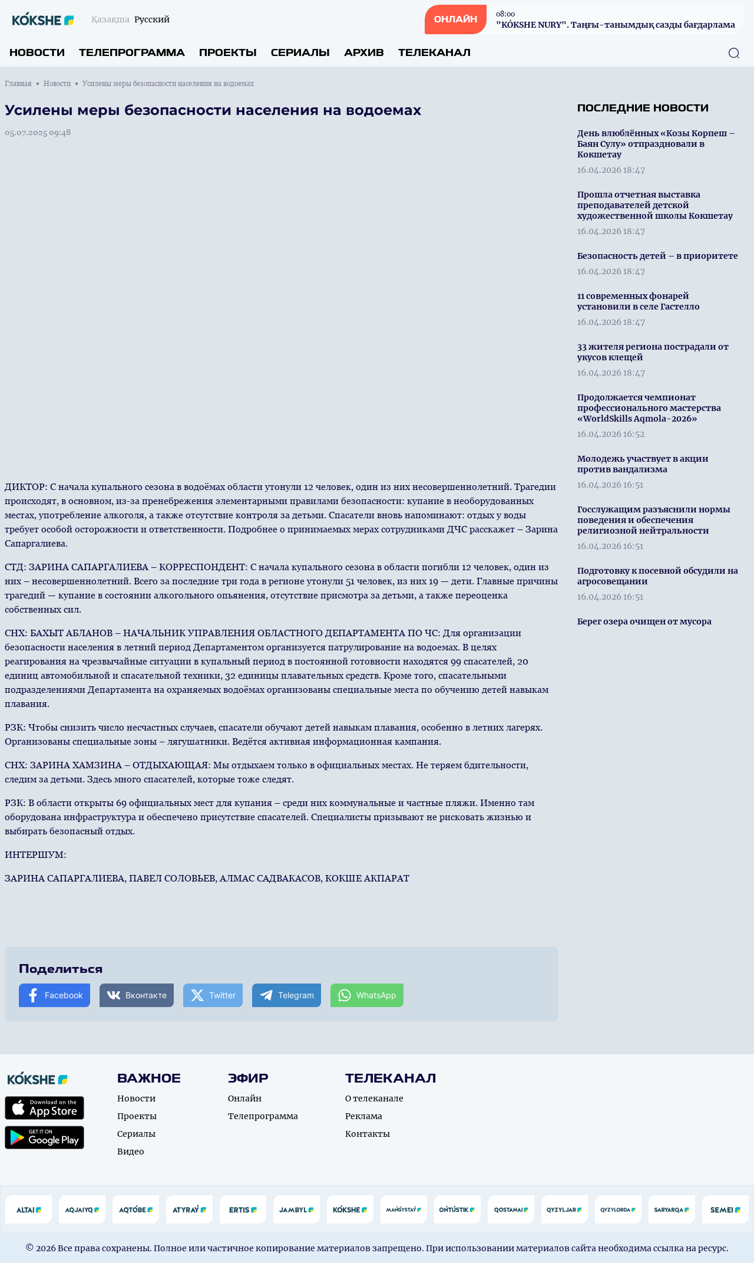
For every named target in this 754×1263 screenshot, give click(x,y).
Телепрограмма (132, 52)
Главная (18, 84)
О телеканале (374, 1098)
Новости (37, 52)
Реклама (363, 1116)
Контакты (367, 1134)
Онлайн (245, 1098)
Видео (130, 1151)
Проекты (228, 52)
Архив (364, 52)
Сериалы (300, 52)
